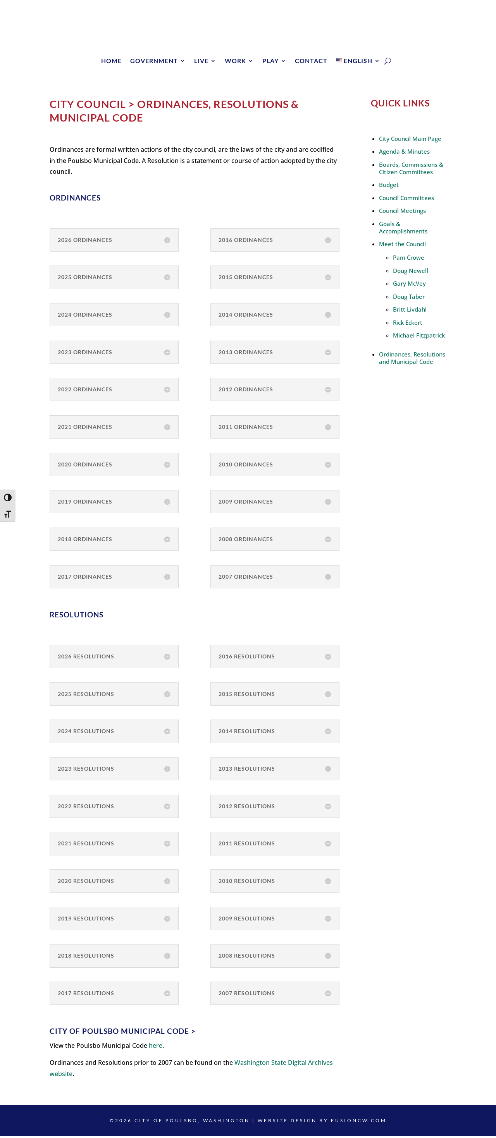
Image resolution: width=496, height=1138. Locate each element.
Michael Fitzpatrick (419, 337)
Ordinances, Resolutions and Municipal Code (412, 359)
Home (111, 61)
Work (235, 61)
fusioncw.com (359, 1122)
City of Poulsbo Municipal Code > (123, 1032)
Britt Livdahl (410, 311)
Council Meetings (402, 212)
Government (154, 61)
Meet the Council (402, 246)
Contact (311, 61)
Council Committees (406, 200)
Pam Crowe (408, 259)
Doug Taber (409, 298)
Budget (389, 186)
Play (270, 61)
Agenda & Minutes (404, 153)
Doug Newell (410, 272)
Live (201, 61)
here (155, 1047)
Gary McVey (409, 285)
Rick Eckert (407, 324)
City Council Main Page (410, 140)
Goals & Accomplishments (403, 229)
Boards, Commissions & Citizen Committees (411, 170)
